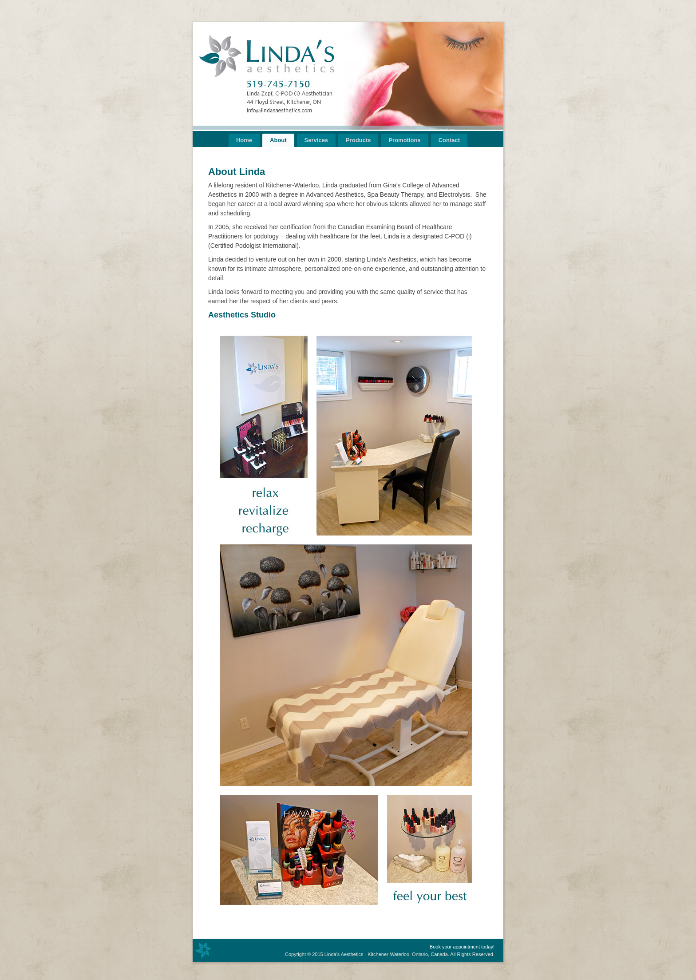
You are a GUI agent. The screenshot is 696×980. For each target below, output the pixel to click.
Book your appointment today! (462, 946)
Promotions (404, 140)
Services (316, 140)
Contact (449, 140)
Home (244, 140)
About (278, 140)
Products (358, 140)
